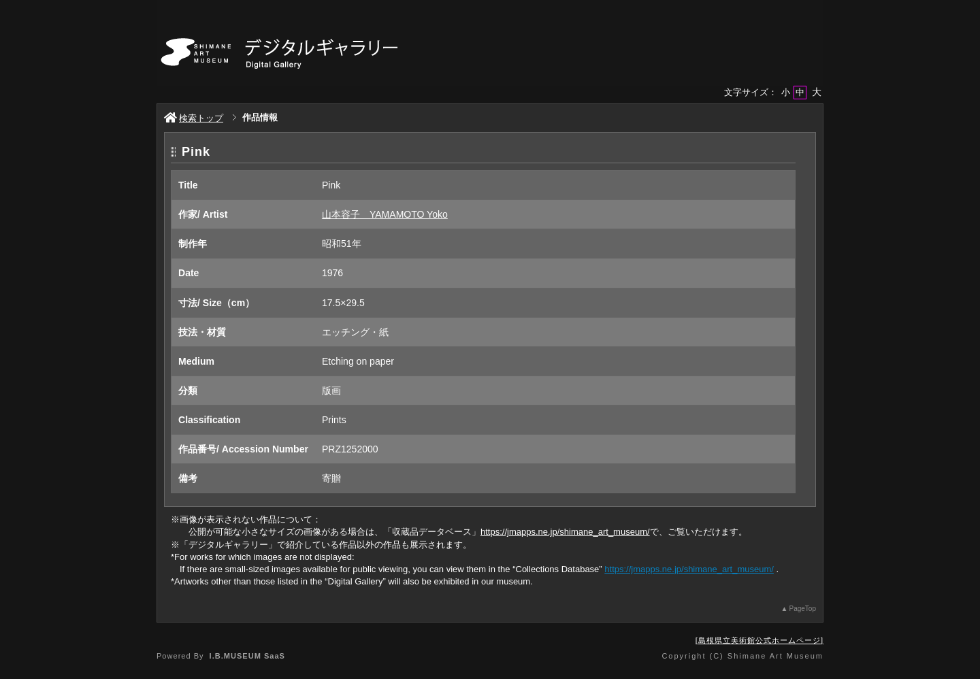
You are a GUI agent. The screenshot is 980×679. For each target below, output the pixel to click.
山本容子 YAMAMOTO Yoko (385, 214)
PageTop (802, 608)
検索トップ (193, 118)
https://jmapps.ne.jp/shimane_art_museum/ (565, 532)
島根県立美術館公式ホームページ (759, 640)
